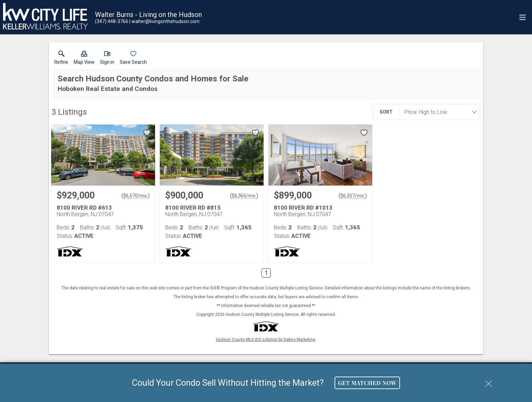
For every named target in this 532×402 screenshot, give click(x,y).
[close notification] (488, 381)
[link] (61, 59)
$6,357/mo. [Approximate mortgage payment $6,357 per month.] (352, 195)
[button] (84, 59)
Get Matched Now (367, 382)
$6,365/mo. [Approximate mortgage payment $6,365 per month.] (244, 195)
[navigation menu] (522, 17)
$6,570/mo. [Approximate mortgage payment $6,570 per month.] (135, 195)
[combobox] (438, 111)
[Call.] (111, 21)
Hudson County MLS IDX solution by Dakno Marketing (265, 339)
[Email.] (164, 21)
